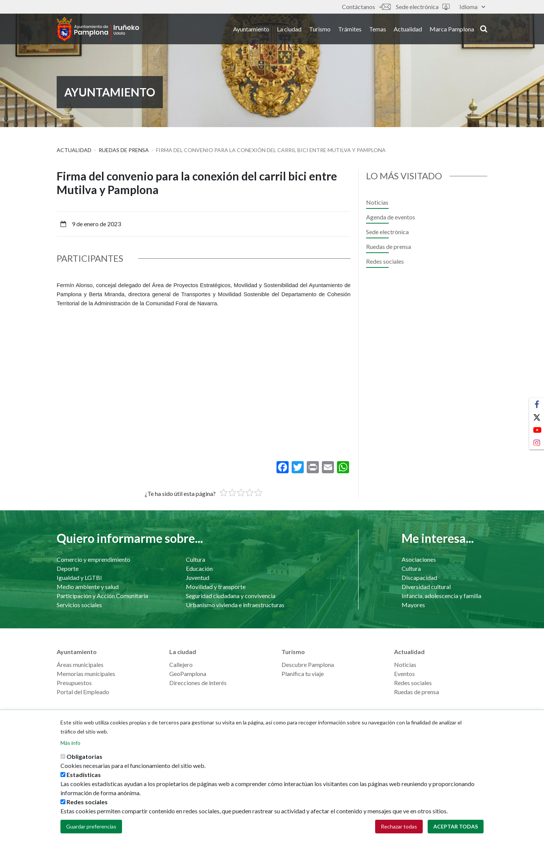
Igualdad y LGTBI (79, 577)
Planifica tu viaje (302, 673)
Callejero (181, 664)
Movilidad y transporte (216, 586)
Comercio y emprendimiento (93, 559)
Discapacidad (419, 577)
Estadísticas (83, 774)
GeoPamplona (187, 673)
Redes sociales (385, 261)
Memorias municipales (86, 673)
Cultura (195, 559)
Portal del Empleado (83, 691)
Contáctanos (366, 6)
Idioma (472, 6)
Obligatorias (84, 756)
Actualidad (408, 29)
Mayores (413, 604)
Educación (199, 568)
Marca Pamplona (452, 29)
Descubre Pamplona (307, 664)
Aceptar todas (455, 826)
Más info (70, 743)
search (483, 29)
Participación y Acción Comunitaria (102, 595)
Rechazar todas (399, 826)
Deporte (68, 568)
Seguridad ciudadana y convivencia (230, 595)
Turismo (320, 29)
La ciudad (289, 29)
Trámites (350, 29)
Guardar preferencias (91, 826)
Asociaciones (419, 559)
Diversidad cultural (426, 586)
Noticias (377, 202)
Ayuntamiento (251, 29)
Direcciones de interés (198, 682)
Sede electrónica (423, 6)
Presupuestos (74, 682)
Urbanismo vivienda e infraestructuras (235, 604)
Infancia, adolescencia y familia (441, 595)
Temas (377, 29)
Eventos (404, 673)
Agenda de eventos (390, 217)
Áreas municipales (80, 664)
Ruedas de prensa (124, 150)
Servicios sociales (79, 604)
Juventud (197, 577)
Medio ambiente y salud (88, 586)
